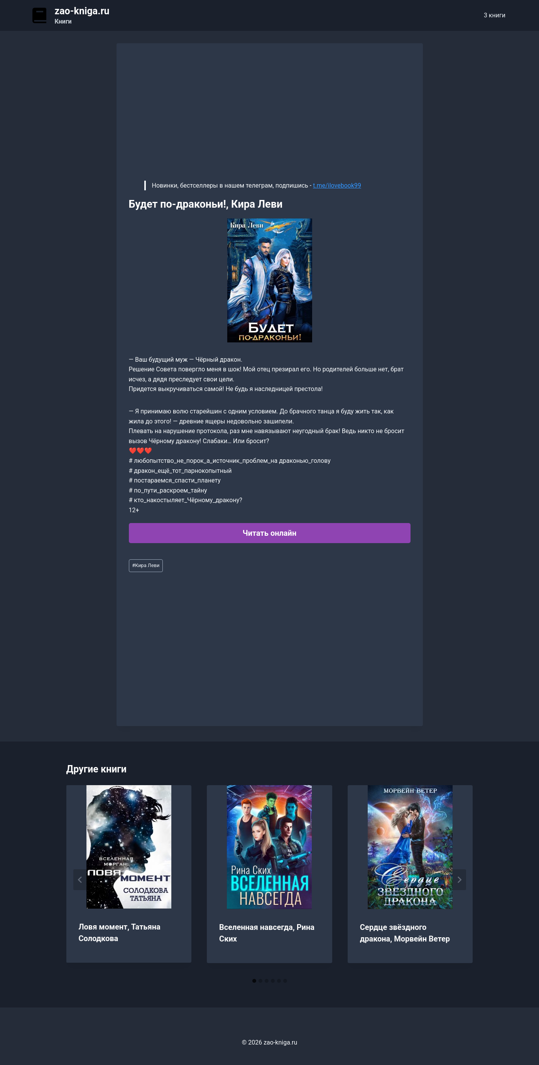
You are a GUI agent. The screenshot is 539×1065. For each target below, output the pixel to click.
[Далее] (459, 879)
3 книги (494, 15)
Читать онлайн (269, 533)
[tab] (254, 981)
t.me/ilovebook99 (337, 185)
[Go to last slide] (80, 879)
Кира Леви (145, 565)
